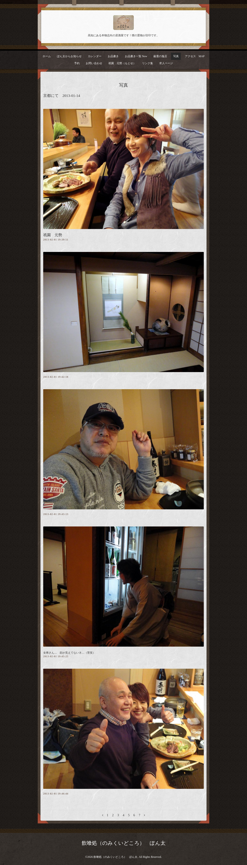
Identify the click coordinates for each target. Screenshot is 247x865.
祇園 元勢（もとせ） (122, 63)
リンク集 (147, 63)
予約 (77, 63)
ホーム (47, 56)
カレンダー (95, 56)
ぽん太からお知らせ (69, 56)
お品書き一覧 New (136, 56)
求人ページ (166, 63)
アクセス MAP (195, 56)
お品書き (113, 56)
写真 (176, 56)
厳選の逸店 (160, 56)
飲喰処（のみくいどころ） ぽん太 (124, 843)
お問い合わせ (94, 63)
